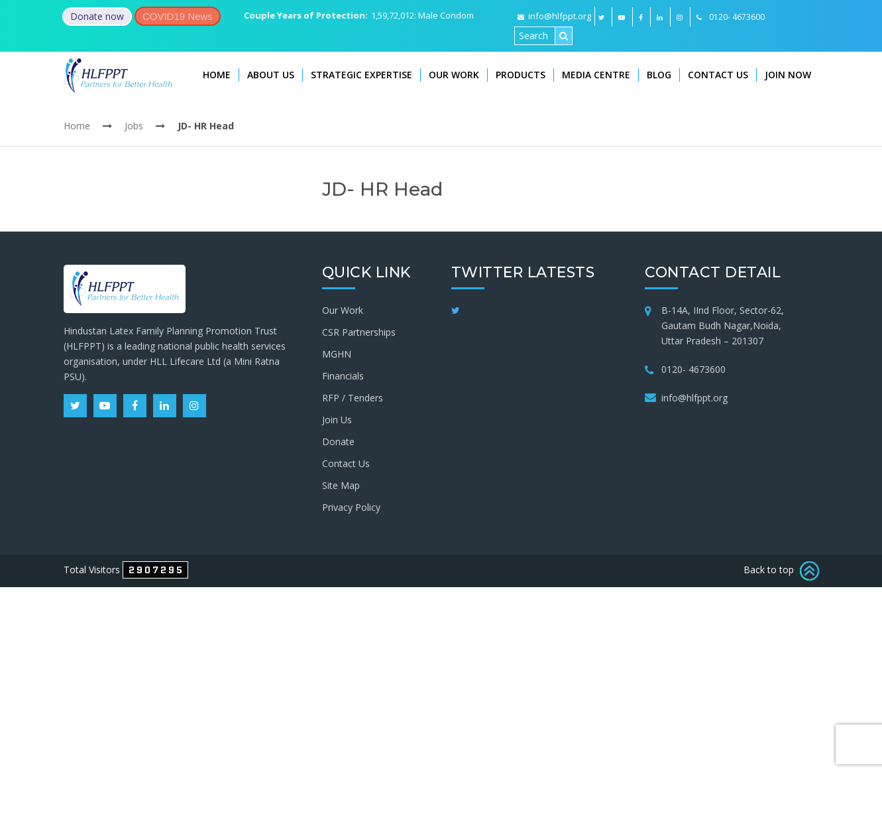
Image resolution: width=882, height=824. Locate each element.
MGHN (336, 354)
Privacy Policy (351, 507)
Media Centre (596, 74)
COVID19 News (177, 16)
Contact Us (718, 74)
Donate (338, 441)
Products (520, 74)
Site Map (341, 485)
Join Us (337, 419)
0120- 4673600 (693, 369)
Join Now (788, 74)
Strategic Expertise (361, 74)
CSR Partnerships (359, 332)
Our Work (454, 74)
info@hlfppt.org (554, 16)
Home (217, 74)
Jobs (134, 125)
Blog (659, 74)
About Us (270, 74)
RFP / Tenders (352, 397)
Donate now (97, 16)
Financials (343, 376)
